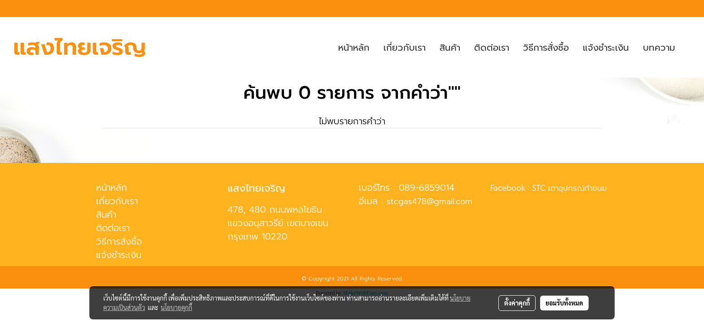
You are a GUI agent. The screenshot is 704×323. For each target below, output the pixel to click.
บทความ (659, 47)
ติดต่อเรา (491, 47)
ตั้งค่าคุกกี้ (517, 303)
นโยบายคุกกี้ (176, 307)
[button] (690, 47)
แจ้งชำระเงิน (606, 47)
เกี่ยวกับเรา (404, 47)
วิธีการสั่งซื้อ (546, 47)
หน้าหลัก (354, 47)
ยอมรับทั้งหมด (564, 303)
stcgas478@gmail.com (429, 201)
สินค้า (450, 47)
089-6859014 (426, 187)
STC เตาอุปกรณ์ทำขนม (569, 188)
